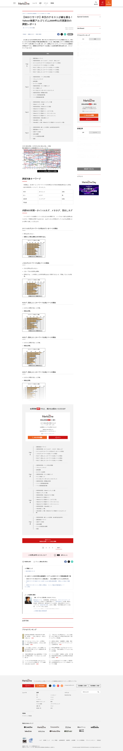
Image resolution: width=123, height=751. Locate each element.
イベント (46, 3)
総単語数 (35, 81)
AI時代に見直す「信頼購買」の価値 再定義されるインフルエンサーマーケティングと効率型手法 (61, 643)
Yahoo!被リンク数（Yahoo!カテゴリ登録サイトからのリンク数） (49, 122)
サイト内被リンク (37, 88)
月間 (95, 39)
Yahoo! (24, 34)
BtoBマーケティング (40, 701)
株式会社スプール (37, 600)
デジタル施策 (39, 703)
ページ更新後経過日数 (38, 97)
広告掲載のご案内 (82, 685)
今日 (83, 39)
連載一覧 (38, 706)
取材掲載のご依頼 (94, 685)
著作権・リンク (46, 740)
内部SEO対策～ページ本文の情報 (41, 76)
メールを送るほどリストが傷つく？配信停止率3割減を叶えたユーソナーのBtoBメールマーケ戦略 (62, 662)
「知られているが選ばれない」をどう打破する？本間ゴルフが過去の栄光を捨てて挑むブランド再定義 (61, 636)
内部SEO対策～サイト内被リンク (41, 85)
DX (37, 695)
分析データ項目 (37, 131)
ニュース (34, 3)
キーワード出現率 (37, 83)
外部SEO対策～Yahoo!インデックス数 (42, 102)
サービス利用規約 (80, 740)
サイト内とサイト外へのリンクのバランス (43, 90)
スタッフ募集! (54, 740)
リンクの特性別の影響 (38, 136)
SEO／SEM (38, 34)
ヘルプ (40, 740)
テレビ (52, 706)
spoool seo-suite (44, 604)
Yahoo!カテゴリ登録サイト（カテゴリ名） (43, 111)
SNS (51, 708)
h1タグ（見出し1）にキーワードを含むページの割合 (46, 67)
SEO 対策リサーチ (30, 571)
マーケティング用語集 (27, 715)
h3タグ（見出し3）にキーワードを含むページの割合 (46, 72)
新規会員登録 (37, 437)
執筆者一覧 (38, 708)
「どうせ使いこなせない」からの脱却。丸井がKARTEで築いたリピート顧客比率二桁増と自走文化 (35, 649)
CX (37, 697)
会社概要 (73, 740)
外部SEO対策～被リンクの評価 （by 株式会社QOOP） (46, 127)
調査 (51, 701)
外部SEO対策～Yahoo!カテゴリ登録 (42, 106)
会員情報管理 (62, 740)
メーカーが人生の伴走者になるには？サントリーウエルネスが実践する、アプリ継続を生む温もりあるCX (35, 662)
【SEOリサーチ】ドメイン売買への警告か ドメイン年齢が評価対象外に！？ (45, 585)
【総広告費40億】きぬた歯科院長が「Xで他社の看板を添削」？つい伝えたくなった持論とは (36, 656)
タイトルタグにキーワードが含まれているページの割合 (47, 63)
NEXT (59, 547)
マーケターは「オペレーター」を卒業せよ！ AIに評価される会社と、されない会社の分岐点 (35, 643)
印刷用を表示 (26, 561)
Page (27, 87)
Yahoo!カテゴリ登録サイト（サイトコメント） (44, 115)
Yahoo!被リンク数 (37, 120)
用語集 (52, 3)
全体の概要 (36, 134)
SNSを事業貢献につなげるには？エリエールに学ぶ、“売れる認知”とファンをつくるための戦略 (62, 649)
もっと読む (27, 586)
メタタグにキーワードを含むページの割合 (43, 65)
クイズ (52, 699)
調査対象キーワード (38, 58)
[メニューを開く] (14, 3)
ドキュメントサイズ (38, 79)
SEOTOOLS (59, 601)
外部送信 (99, 740)
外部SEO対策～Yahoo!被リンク (41, 118)
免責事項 (68, 740)
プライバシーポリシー (90, 740)
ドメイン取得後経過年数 (39, 95)
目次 (59, 53)
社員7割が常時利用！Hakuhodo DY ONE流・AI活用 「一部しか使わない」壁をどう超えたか (35, 636)
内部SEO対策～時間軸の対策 (40, 92)
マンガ (52, 697)
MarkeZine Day (68, 695)
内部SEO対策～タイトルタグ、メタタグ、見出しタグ (46, 60)
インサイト (38, 699)
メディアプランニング (55, 703)
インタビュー (53, 695)
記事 (40, 3)
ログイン (58, 437)
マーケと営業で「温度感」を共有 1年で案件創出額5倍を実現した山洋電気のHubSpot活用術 (62, 656)
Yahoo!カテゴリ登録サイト (39, 108)
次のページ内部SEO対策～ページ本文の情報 (47, 540)
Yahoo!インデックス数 (38, 104)
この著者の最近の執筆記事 (40, 610)
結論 (34, 138)
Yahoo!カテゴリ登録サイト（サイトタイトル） (44, 113)
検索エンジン (31, 34)
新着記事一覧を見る (89, 169)
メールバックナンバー (47, 433)
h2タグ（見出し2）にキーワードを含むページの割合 (46, 69)
